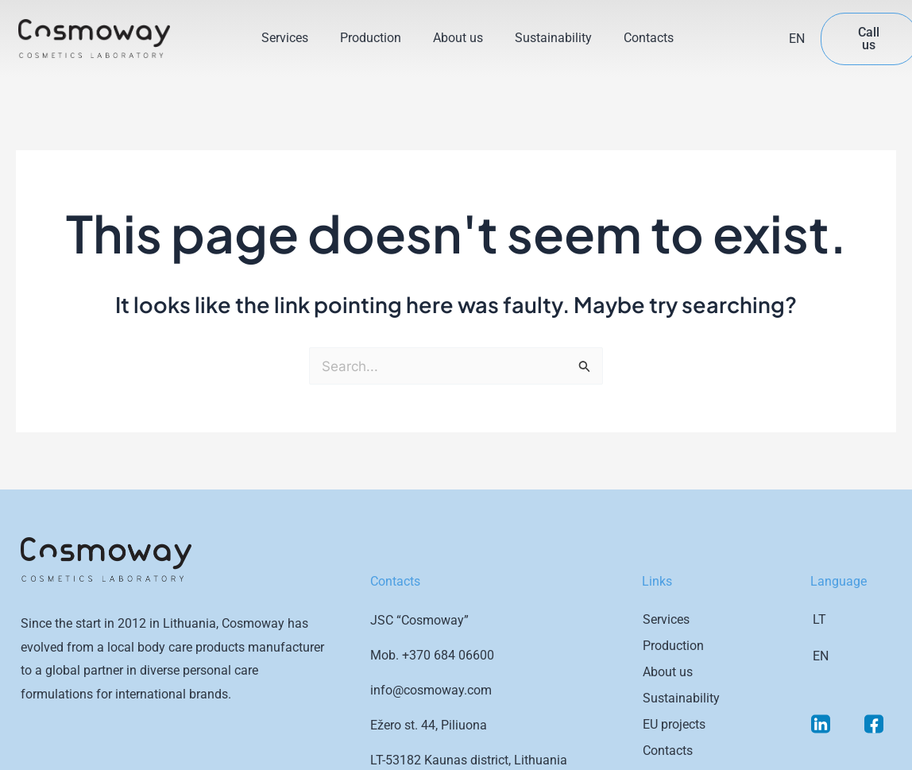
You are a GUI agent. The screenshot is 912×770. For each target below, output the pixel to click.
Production (370, 37)
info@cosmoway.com (431, 690)
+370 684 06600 (448, 655)
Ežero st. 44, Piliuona (428, 725)
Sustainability (553, 37)
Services (284, 37)
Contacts (649, 37)
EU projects (674, 724)
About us (458, 37)
